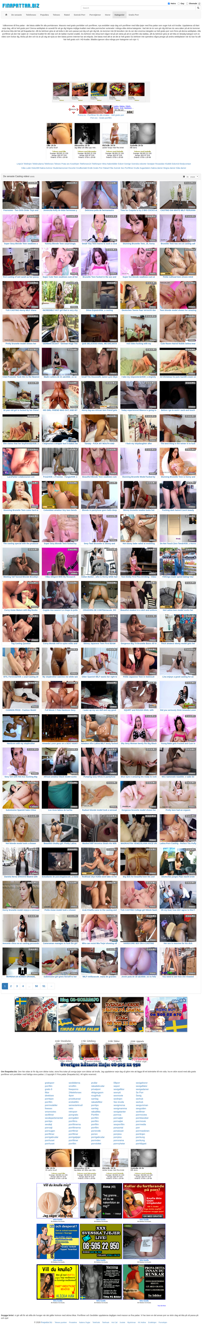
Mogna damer (169, 168)
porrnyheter (119, 1143)
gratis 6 (48, 1089)
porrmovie (141, 1121)
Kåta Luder (26, 168)
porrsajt (48, 1127)
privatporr (96, 1089)
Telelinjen (28, 164)
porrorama (118, 1140)
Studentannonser (60, 168)
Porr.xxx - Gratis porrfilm (101, 118)
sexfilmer (140, 1111)
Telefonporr (97, 164)
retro (71, 1108)
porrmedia (141, 1124)
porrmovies (141, 1115)
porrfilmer (73, 1131)
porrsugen (50, 1131)
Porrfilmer (129, 168)
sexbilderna (74, 1083)
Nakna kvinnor (46, 168)
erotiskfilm (74, 1102)
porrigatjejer (75, 1137)
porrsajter (118, 1118)
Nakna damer (157, 168)
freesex (48, 1108)
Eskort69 (35, 168)
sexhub (139, 1099)
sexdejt (48, 1124)
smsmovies (50, 1111)
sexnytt (117, 1092)
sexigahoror (142, 1083)
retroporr (73, 1111)
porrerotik (96, 1131)
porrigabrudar (51, 1137)
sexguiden (141, 1108)
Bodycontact (185, 164)
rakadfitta (95, 1111)
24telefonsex (75, 1092)
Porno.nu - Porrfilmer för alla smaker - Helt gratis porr (101, 115)
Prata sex (65, 164)
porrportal (118, 1127)
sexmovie (118, 1095)
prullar (94, 1083)
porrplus (117, 1134)
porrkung (140, 1137)
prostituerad (75, 1099)
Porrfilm (95, 1115)
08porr (116, 1083)
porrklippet (141, 1143)
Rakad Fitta (108, 168)
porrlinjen (140, 1134)
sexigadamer (142, 1089)
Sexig (138, 1095)
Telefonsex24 (85, 164)
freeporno (73, 1089)
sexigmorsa (119, 1105)
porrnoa (117, 1115)
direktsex (49, 1095)
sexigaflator (141, 1086)
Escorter (72, 168)
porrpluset (118, 1131)
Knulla (136, 168)
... (29, 986)
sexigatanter (119, 1111)
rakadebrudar (98, 1086)
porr (138, 1127)
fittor (47, 1092)
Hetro (173, 3)
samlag (94, 1099)
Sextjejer (151, 164)
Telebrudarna (38, 164)
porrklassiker (142, 1118)
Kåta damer (181, 168)
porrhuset (49, 1140)
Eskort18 (176, 164)
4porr (71, 1095)
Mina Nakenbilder (110, 164)
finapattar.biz (46, 1322)
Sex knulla (118, 1102)
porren (94, 1134)
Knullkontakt (81, 168)
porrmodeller (51, 1105)
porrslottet (96, 1143)
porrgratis (73, 1115)
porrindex (96, 1140)
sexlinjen (117, 1099)
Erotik (90, 168)
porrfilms (73, 1121)
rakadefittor (96, 1102)
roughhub (96, 1095)
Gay (182, 3)
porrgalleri (74, 1118)
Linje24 (20, 164)
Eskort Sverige (124, 164)
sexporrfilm (118, 1124)
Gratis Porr (98, 168)
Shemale (193, 3)
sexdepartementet (54, 1118)
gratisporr (49, 1083)
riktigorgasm (97, 1092)
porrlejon (49, 1099)
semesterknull (76, 1105)
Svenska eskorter (139, 164)
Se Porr (139, 1092)
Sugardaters (145, 168)
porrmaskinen (142, 1131)
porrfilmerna (75, 1124)
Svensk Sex (119, 168)
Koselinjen (74, 164)
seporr (116, 1086)
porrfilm (48, 1086)
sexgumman (142, 1105)
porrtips (95, 1105)
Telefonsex (49, 164)
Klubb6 (168, 164)
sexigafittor (118, 1089)
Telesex (57, 164)
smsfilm (72, 1086)
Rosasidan (160, 164)
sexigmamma (120, 1108)
